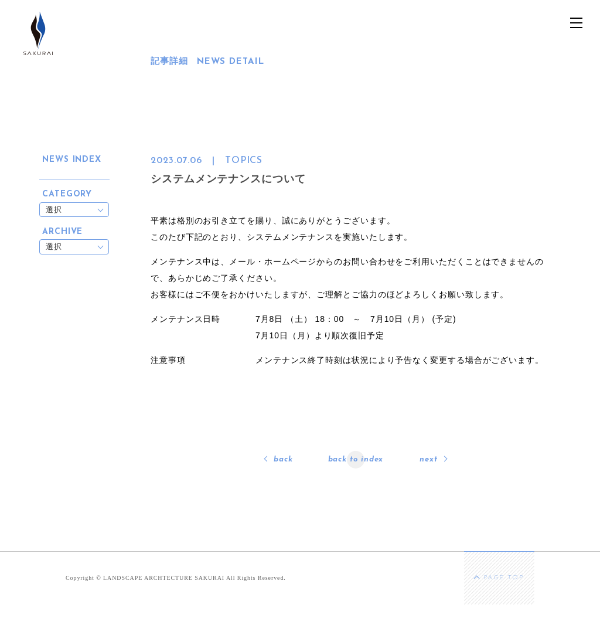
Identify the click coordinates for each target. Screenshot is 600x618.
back (283, 459)
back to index (356, 459)
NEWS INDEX (71, 159)
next (429, 459)
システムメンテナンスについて (228, 179)
